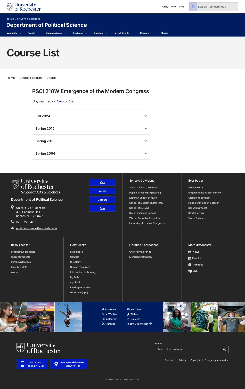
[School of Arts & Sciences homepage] (35, 186)
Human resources (80, 267)
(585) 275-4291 (26, 222)
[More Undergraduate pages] (65, 33)
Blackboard (76, 251)
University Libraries (140, 251)
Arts (193, 271)
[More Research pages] (154, 33)
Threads (108, 323)
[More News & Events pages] (133, 33)
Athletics (195, 264)
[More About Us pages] (20, 33)
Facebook (109, 309)
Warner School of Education (145, 218)
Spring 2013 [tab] (45, 141)
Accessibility (195, 187)
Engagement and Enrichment (204, 192)
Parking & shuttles (80, 287)
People (31, 32)
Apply (165, 6)
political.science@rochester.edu (36, 228)
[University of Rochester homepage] (24, 7)
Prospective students (23, 251)
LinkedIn (133, 319)
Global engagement (199, 197)
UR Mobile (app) (79, 292)
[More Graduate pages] (86, 33)
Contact (74, 256)
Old (71, 101)
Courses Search (30, 78)
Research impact (197, 207)
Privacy (182, 360)
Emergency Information (216, 360)
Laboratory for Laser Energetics (147, 223)
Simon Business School (142, 213)
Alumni (15, 272)
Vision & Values (197, 218)
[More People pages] (39, 33)
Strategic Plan (196, 213)
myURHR (75, 282)
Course (51, 78)
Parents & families (21, 261)
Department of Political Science (46, 25)
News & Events (121, 32)
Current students (20, 256)
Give (181, 6)
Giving (164, 32)
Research (145, 32)
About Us (12, 32)
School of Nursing (139, 207)
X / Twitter (109, 314)
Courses (98, 32)
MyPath (74, 277)
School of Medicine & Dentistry (146, 202)
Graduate (78, 32)
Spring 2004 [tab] (45, 153)
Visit (173, 6)
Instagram (109, 319)
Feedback (170, 360)
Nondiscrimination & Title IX (203, 202)
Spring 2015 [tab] (45, 128)
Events (194, 258)
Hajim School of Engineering (145, 192)
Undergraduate (54, 32)
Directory (75, 261)
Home (11, 78)
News (193, 251)
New (60, 101)
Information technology (83, 272)
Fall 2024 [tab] (43, 116)
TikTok (132, 314)
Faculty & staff (19, 267)
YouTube (134, 309)
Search (158, 344)
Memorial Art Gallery (140, 256)
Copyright (195, 360)
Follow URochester (139, 323)
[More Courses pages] (106, 33)
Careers (102, 199)
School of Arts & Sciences (23, 19)
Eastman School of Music (143, 197)
